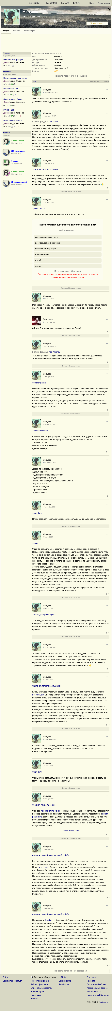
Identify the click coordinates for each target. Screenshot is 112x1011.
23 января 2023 (48, 799)
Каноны (34, 998)
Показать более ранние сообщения (70, 971)
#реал (35, 208)
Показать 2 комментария (71, 335)
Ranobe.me (64, 984)
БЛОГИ (76, 3)
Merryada (30, 12)
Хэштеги (106, 81)
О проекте (91, 977)
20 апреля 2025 (50, 322)
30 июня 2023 (48, 537)
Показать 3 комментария (71, 366)
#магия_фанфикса (40, 615)
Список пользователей (41, 988)
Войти (5, 977)
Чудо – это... (43, 867)
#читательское (39, 169)
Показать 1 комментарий (71, 598)
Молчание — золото (12, 120)
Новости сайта (94, 991)
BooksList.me (65, 981)
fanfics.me (103, 1002)
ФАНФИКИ (35, 3)
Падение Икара (10, 88)
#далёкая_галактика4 (42, 686)
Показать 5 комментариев (71, 838)
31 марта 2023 (48, 680)
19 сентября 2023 (49, 507)
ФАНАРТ (65, 3)
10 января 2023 (48, 908)
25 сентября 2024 (49, 346)
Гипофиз (48, 920)
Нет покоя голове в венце (15, 78)
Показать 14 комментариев (71, 192)
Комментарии (29, 31)
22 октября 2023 (49, 425)
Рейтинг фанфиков (39, 984)
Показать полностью (71, 830)
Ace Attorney (54, 352)
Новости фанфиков (40, 981)
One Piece (53, 121)
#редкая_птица (39, 805)
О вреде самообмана (13, 99)
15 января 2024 (48, 377)
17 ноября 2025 (48, 163)
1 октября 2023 (50, 463)
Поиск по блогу (96, 81)
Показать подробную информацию (71, 76)
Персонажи (36, 995)
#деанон (57, 686)
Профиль (6, 31)
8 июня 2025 (49, 299)
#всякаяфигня (39, 383)
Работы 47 (17, 31)
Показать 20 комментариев (71, 288)
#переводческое (40, 430)
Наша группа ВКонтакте (98, 995)
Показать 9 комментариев (71, 414)
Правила (91, 981)
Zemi (45, 319)
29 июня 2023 (48, 609)
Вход (91, 3)
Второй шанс (9, 110)
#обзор (67, 855)
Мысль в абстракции (13, 59)
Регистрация (104, 3)
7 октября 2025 (48, 202)
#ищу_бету (37, 513)
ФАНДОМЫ (51, 3)
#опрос (41, 208)
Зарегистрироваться (12, 981)
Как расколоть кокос (50, 811)
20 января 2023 (48, 849)
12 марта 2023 (50, 739)
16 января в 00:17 (49, 116)
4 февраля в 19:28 (51, 93)
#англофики (52, 169)
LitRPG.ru (63, 977)
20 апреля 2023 (50, 647)
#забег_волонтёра (55, 855)
